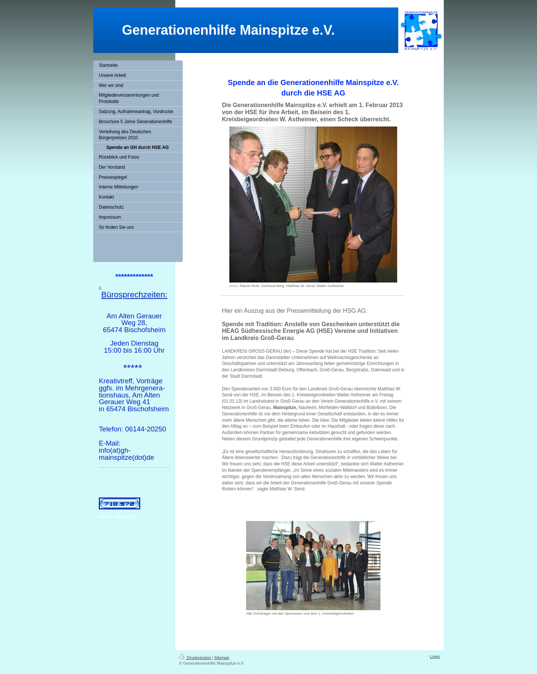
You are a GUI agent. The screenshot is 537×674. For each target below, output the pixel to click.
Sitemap (221, 657)
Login (435, 656)
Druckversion (195, 657)
